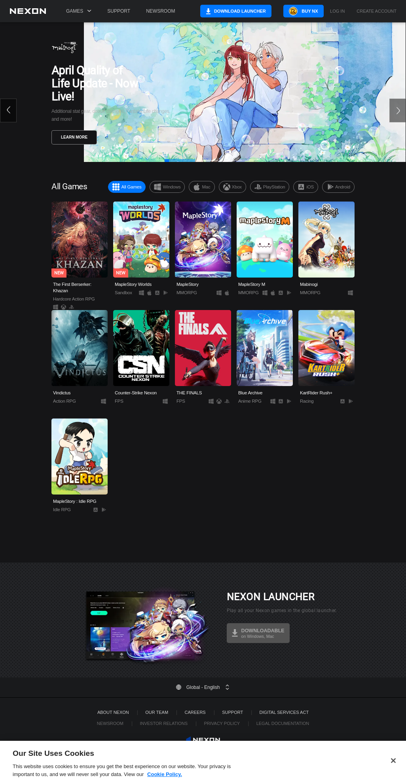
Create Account (386, 11)
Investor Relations (164, 723)
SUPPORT (232, 712)
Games (78, 11)
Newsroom (160, 11)
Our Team (156, 712)
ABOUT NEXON (113, 712)
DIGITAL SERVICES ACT (284, 712)
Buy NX (314, 11)
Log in (347, 11)
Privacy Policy (222, 723)
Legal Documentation (282, 723)
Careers (195, 712)
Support (118, 11)
